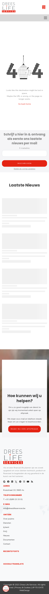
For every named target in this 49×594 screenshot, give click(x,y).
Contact (6, 544)
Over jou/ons (8, 518)
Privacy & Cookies (23, 587)
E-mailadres (24, 148)
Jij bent (6, 527)
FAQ (5, 531)
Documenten (9, 539)
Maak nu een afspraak (24, 429)
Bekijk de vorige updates (24, 168)
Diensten (7, 523)
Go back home (24, 104)
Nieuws (6, 535)
